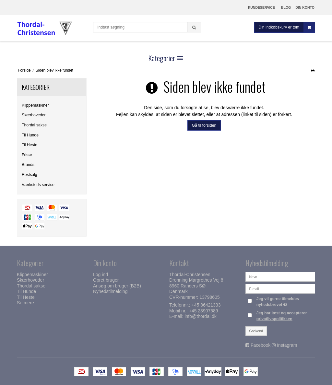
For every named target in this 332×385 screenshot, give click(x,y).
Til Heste (29, 145)
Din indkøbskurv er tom (286, 27)
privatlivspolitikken (274, 319)
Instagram (287, 345)
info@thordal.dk (200, 316)
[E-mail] (280, 288)
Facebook (260, 345)
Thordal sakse (34, 125)
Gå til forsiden (204, 125)
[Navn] (280, 276)
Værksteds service (38, 184)
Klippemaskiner (35, 105)
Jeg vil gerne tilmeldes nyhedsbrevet (285, 301)
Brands (28, 164)
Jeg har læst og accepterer (281, 316)
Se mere (25, 302)
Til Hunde (30, 135)
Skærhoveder (34, 115)
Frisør (27, 155)
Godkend (256, 331)
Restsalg (29, 174)
